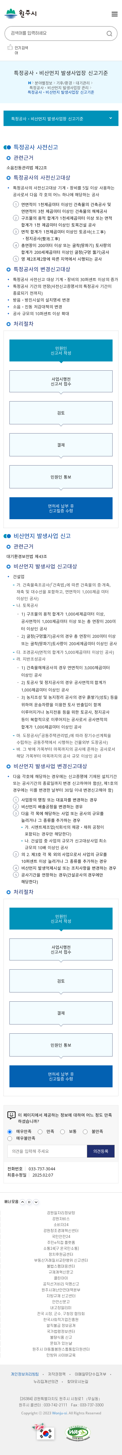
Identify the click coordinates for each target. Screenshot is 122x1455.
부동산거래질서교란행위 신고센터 (61, 1260)
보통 (68, 1131)
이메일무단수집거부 (90, 1374)
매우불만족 (21, 1138)
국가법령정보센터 (61, 1332)
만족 (46, 1131)
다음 (36, 1202)
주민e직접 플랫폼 (61, 1243)
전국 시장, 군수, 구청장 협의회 (61, 1314)
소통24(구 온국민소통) (61, 1249)
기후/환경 (64, 83)
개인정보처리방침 (25, 1374)
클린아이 (61, 1278)
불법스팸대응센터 (61, 1266)
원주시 (20, 13)
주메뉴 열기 (115, 14)
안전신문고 (61, 1302)
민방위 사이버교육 (61, 1355)
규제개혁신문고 (61, 1272)
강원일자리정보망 (61, 1213)
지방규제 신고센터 (61, 1296)
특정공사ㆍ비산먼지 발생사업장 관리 (59, 87)
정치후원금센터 (61, 1254)
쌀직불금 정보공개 (61, 1326)
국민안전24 (61, 1237)
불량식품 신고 (61, 1338)
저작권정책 (56, 1374)
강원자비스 (61, 1219)
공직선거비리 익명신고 (61, 1284)
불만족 (93, 1131)
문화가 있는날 (61, 1343)
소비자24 (61, 1225)
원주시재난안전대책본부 (61, 1290)
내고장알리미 (61, 1308)
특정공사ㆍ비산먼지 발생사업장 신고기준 (47, 118)
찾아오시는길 (77, 1382)
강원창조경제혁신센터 (61, 1231)
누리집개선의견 (46, 1382)
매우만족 (19, 1131)
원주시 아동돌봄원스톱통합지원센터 (61, 1349)
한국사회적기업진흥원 (61, 1320)
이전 (22, 1202)
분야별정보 (43, 83)
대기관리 (83, 83)
